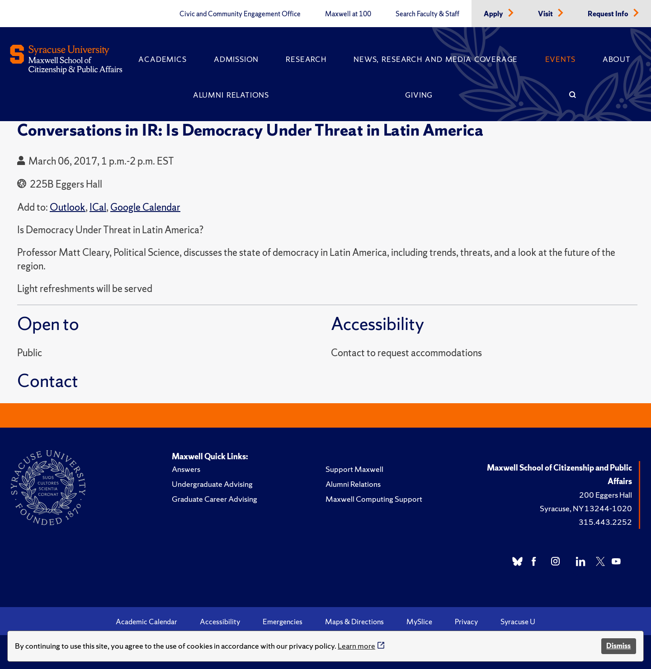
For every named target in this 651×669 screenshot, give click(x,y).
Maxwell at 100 (348, 14)
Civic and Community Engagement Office (240, 14)
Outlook (67, 207)
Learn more (356, 646)
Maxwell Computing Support (374, 499)
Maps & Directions (354, 622)
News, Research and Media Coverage (436, 59)
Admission (236, 59)
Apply (494, 14)
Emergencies (282, 622)
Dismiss (618, 645)
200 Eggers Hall (605, 495)
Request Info (609, 14)
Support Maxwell (354, 469)
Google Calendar (145, 207)
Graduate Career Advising (214, 499)
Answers (186, 469)
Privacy (466, 622)
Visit (546, 14)
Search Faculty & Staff (427, 14)
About (617, 59)
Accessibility (220, 622)
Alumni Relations (231, 95)
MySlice (419, 622)
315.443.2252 (605, 522)
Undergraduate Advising (212, 484)
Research (306, 59)
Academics (162, 59)
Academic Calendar (146, 622)
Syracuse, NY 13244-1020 (586, 508)
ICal (98, 207)
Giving (419, 95)
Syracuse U (517, 622)
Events (560, 59)
